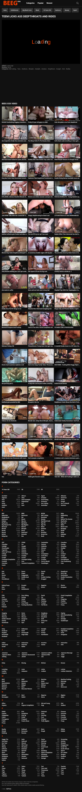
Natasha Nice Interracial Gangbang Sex (40, 309)
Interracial (5, 644)
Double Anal (25, 577)
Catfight (4, 546)
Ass (22, 503)
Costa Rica (44, 555)
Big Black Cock (26, 10)
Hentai (43, 631)
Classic (43, 550)
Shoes (4, 745)
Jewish (23, 656)
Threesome (44, 770)
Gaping (63, 613)
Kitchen (43, 663)
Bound (4, 532)
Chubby (63, 548)
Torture (23, 774)
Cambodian (44, 542)
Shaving (43, 743)
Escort (43, 587)
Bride (62, 532)
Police (4, 717)
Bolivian (43, 528)
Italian (23, 646)
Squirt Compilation (46, 752)
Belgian (4, 521)
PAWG (3, 711)
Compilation (44, 554)
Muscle (4, 689)
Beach (23, 519)
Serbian (63, 741)
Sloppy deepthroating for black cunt (39, 215)
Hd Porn (8, 789)
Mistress (4, 687)
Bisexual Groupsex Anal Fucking (11, 327)
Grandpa (63, 619)
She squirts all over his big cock (37, 271)
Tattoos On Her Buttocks (9, 421)
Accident (4, 496)
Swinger (43, 758)
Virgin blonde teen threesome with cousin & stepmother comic (14, 458)
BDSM (43, 513)
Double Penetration (66, 577)
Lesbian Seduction (66, 671)
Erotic (23, 587)
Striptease (5, 756)
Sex (3, 477)
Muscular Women (26, 689)
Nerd (22, 695)
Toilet (43, 772)
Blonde (4, 528)
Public (4, 721)
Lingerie (4, 673)
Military (43, 685)
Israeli (3, 646)
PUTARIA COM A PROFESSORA (64, 327)
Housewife (5, 634)
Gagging (4, 613)
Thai (3, 770)
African (23, 496)
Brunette (24, 534)
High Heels (64, 631)
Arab (3, 501)
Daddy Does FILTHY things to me (11, 309)
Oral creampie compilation (36, 458)
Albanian (63, 496)
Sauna (43, 739)
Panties (4, 713)
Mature (23, 683)
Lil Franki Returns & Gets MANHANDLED (67, 215)
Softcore (4, 749)
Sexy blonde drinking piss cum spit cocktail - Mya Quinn (14, 271)
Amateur (44, 69)
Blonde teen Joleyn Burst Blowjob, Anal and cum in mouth (41, 421)
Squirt (75, 10)
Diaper (23, 573)
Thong (23, 770)
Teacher (63, 766)
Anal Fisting (44, 499)
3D (22, 489)
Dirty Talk (64, 573)
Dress (23, 579)
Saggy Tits (5, 739)
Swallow (63, 756)
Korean (63, 663)
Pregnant (24, 719)
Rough (43, 731)
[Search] (77, 3)
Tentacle (63, 768)
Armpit (63, 501)
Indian (3, 643)
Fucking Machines (26, 605)
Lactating (4, 669)
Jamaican (5, 653)
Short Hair (24, 745)
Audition (4, 505)
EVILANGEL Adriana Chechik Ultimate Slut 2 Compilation (14, 197)
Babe (62, 513)
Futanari (4, 607)
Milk (62, 685)
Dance (23, 571)
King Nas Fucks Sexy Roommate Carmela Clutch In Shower (14, 178)
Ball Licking (12, 69)
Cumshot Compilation (27, 563)
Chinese (43, 548)
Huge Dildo (24, 634)
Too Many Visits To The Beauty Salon (39, 141)
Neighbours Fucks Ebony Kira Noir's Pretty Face (67, 402)
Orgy (42, 705)
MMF (23, 679)
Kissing (23, 663)
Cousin (23, 557)
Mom (23, 687)
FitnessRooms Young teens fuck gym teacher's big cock (41, 346)
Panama (63, 711)
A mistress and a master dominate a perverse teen (67, 458)
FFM (3, 595)
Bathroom (5, 519)
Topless (4, 774)
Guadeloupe (64, 620)
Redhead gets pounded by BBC (11, 402)
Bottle (62, 530)
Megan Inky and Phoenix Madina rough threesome (67, 309)
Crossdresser (65, 559)
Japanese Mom (6, 655)
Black (37, 10)
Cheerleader (5, 548)
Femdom (4, 599)
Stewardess (24, 754)
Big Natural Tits (6, 525)
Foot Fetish (24, 603)
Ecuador (23, 585)
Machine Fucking (66, 679)
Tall (3, 766)
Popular (41, 3)
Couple (4, 557)
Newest (49, 3)
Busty (62, 536)
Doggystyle (24, 575)
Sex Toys (4, 743)
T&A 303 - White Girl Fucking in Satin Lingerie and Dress (67, 477)
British (4, 534)
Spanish (23, 750)
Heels (23, 631)
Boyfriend (24, 532)
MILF (3, 679)
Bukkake (63, 534)
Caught (23, 546)
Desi (3, 573)
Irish (62, 644)
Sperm (63, 750)
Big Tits (43, 525)
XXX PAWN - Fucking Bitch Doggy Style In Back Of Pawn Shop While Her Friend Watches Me (67, 365)
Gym (22, 622)
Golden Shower (6, 619)
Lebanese (24, 671)
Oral (63, 69)
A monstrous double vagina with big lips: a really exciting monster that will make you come (41, 253)
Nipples (63, 695)
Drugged (43, 579)
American (64, 498)
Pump (62, 721)
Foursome (64, 603)
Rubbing (4, 733)
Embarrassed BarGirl (61, 383)
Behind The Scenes (66, 519)
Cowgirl (58, 69)
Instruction (64, 643)
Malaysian (24, 681)
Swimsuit (24, 758)
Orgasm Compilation (27, 705)
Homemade (24, 632)
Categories (30, 3)
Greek (23, 620)
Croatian (43, 559)
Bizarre (23, 527)
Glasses (23, 617)
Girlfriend (44, 615)
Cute (62, 563)
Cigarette (4, 550)
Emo (3, 587)
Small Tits (64, 747)
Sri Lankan (64, 752)
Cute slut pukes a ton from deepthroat (66, 122)
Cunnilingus (44, 563)
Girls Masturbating (66, 615)
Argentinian (24, 501)
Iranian (43, 644)
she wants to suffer (7, 290)
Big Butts (24, 523)
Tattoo (23, 766)
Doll (42, 575)
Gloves (63, 617)
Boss (42, 530)
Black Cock (64, 527)
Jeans (63, 655)
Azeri (3, 507)
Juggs (63, 656)
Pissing (63, 715)
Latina (43, 669)
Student (23, 756)
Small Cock (44, 747)
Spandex (4, 750)
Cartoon (43, 544)
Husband (4, 636)
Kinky (3, 663)
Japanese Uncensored (28, 655)
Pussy (3, 723)
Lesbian (43, 671)
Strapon (63, 754)
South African (65, 749)
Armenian (44, 501)
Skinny (4, 747)
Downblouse (5, 579)
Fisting (23, 601)
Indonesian (24, 643)
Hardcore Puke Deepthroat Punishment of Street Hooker (41, 178)
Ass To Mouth (65, 503)
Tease (3, 768)
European (64, 587)
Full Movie (44, 605)
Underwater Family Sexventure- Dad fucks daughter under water (67, 421)
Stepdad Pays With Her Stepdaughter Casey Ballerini (67, 290)
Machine (43, 679)
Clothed (23, 552)
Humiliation (44, 634)
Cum (22, 561)
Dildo (42, 573)
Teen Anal (44, 768)
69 (42, 489)
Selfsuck (43, 741)
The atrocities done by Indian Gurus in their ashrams (67, 253)
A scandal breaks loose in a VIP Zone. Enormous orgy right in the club (67, 346)
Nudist (23, 697)
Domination (64, 575)
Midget (23, 685)
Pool (42, 717)
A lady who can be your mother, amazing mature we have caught (41, 383)
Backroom (24, 515)
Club (42, 552)
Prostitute (64, 719)
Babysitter (5, 515)
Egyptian (43, 585)
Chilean (23, 548)
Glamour (4, 617)
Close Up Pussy (6, 552)
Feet (62, 597)
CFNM (23, 542)
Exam (3, 589)
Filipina (43, 599)
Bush (42, 536)
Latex (23, 669)
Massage (63, 681)
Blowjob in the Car (33, 402)
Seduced (24, 741)
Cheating (63, 546)
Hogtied (4, 632)
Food (3, 603)
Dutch (62, 579)
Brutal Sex (44, 534)
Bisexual (4, 527)
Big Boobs (64, 521)
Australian (44, 505)
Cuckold (4, 561)
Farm (3, 597)
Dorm (3, 577)
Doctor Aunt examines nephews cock (13, 365)
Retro (42, 729)
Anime (63, 499)
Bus (22, 536)
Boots (23, 530)
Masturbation (6, 683)
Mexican (4, 685)
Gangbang (44, 613)
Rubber (63, 731)
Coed (62, 552)
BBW (22, 513)
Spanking (44, 750)
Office (3, 703)
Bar (22, 517)
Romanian (24, 731)
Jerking (4, 656)
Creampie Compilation (8, 559)
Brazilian (43, 532)
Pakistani (44, 711)
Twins (43, 776)
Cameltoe (64, 542)
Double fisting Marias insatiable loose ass (67, 178)
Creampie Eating (26, 559)
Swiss (62, 758)
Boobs (4, 530)
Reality (68, 69)
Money (43, 687)
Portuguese (5, 719)
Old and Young (45, 703)
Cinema (23, 550)
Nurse (43, 697)
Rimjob (4, 731)
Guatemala (5, 622)
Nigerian (43, 695)
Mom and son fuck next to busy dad (38, 290)
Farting (23, 597)
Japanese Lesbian (46, 653)
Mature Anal (45, 683)
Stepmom (5, 754)
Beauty (67, 10)
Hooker (43, 632)
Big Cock (63, 523)
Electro (63, 585)
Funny (63, 605)
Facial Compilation (66, 595)
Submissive (44, 756)
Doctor (4, 575)
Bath (62, 517)
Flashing (43, 601)
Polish (23, 717)
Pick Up (23, 715)
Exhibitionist (14, 10)
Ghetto (23, 615)
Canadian (4, 544)
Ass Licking (44, 503)
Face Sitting (25, 595)
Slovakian (24, 747)
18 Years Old (47, 10)
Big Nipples (24, 525)
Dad (3, 571)
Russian (23, 733)
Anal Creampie (25, 499)
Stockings (44, 754)
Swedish (4, 758)
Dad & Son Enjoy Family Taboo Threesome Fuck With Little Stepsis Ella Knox (41, 365)
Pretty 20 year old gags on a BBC (38, 122)
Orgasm (4, 705)
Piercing (43, 715)
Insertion (44, 643)
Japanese (24, 653)
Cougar (63, 555)
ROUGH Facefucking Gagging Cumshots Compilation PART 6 (14, 122)
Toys (42, 774)
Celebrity (44, 546)
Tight (3, 772)
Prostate (43, 719)
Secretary (5, 741)
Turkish (23, 776)
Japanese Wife (45, 655)
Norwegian (5, 697)
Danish (43, 571)
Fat (42, 597)
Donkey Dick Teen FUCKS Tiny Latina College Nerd (41, 159)
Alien (23, 498)
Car (22, 544)
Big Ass (23, 521)
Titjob (23, 772)
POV (22, 711)
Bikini (62, 525)
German (4, 615)
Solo (42, 749)
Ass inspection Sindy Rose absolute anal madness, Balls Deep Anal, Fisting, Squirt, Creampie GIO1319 (14, 141)
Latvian (63, 669)
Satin (23, 739)
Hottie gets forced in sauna (36, 477)
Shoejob (63, 743)
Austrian (63, 505)
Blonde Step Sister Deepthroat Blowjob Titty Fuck (14, 253)
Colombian (24, 554)
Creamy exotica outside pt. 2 (63, 271)
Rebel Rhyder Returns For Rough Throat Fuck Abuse (67, 159)
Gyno (42, 622)
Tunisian (4, 776)
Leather (4, 671)
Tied (62, 770)
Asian (3, 503)
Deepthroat (51, 69)
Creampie (64, 557)
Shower (43, 745)
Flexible (63, 601)
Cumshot (4, 563)
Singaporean (64, 745)
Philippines (5, 715)
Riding (63, 729)
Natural (4, 695)
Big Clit (43, 523)
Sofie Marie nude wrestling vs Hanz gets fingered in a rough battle (67, 141)
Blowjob (31, 69)
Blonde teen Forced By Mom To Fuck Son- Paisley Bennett (67, 439)
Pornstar (63, 717)
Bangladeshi (5, 517)
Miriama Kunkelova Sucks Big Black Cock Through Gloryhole (41, 439)
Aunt (22, 505)
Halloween (24, 629)
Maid (3, 681)
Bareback (44, 517)
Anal (3, 499)
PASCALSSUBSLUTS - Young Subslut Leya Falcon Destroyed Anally (67, 197)
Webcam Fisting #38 (8, 346)
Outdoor (63, 705)
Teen (18, 69)
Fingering (64, 599)
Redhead (24, 729)
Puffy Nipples (45, 721)
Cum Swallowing (66, 561)
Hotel (62, 632)
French (4, 605)
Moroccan (64, 687)
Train (62, 774)
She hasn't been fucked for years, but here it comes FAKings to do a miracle (14, 159)
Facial (43, 595)
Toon (62, 772)
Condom (63, 554)
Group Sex (44, 620)
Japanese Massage (66, 653)
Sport (3, 752)
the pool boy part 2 (7, 383)
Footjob (43, 603)
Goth (42, 619)
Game (23, 613)
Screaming (64, 739)
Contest (4, 555)
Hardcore (58, 10)
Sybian (4, 760)
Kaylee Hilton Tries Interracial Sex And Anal (67, 234)
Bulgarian (5, 536)
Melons (63, 683)
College (4, 554)
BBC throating (6, 439)
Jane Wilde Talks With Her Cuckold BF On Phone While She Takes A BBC (14, 215)
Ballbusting (64, 515)
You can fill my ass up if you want (38, 234)
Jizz (42, 656)
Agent (43, 496)
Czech (3, 565)
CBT (3, 542)
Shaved (23, 743)
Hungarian (64, 634)
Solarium (24, 749)
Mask (43, 681)
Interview (24, 644)
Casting (63, 544)
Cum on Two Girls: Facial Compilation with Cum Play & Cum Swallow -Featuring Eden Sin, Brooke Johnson (41, 327)
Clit (62, 550)
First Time (5, 601)
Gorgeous (24, 619)
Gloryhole (44, 617)
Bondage (63, 528)
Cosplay (23, 555)
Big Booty (5, 523)
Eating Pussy (6, 585)
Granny (4, 620)
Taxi (42, 766)
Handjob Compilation (67, 629)
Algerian (4, 498)
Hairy (5, 10)
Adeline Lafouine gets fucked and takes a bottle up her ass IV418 (14, 234)
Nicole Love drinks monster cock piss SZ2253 (41, 197)
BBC (3, 513)
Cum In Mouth (45, 561)
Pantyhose (24, 713)
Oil (22, 703)
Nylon (62, 697)
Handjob (37, 69)
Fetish (23, 599)
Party (42, 713)
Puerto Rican (25, 721)
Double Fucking (45, 577)
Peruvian (63, 713)
